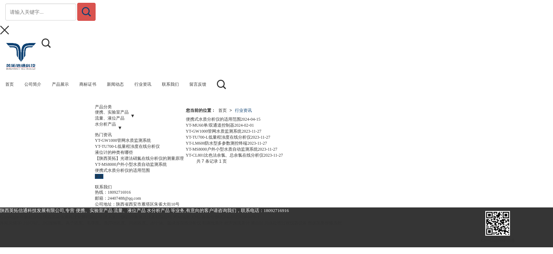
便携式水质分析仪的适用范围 (122, 170)
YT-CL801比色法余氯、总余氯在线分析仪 (224, 155)
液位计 (257, 222)
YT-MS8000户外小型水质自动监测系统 (131, 164)
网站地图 (181, 216)
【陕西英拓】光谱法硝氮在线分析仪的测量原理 (139, 158)
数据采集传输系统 (325, 222)
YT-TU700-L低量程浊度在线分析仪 (127, 146)
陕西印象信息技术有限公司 (146, 216)
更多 (99, 176)
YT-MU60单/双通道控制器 (210, 125)
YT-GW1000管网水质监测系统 (123, 140)
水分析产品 (105, 124)
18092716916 (119, 192)
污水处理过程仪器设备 (286, 222)
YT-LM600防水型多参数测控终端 (217, 143)
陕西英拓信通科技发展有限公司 (72, 216)
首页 (222, 110)
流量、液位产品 (109, 118)
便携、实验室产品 (112, 112)
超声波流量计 (237, 222)
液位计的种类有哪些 (114, 152)
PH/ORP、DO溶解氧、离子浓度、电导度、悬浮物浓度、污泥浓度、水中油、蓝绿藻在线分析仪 (112, 222)
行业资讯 (243, 110)
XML (195, 216)
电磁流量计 (212, 222)
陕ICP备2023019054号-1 (237, 216)
